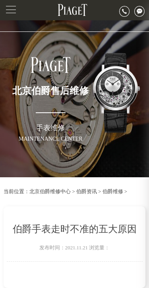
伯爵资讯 (86, 191)
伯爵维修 (113, 191)
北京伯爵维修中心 (50, 191)
